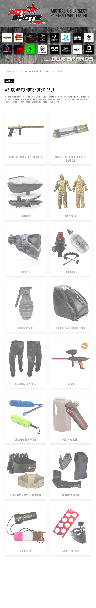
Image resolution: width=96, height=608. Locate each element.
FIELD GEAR (70, 216)
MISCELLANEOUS (70, 551)
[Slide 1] (46, 60)
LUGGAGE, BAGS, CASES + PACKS (70, 328)
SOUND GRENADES (25, 328)
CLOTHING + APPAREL (25, 384)
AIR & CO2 (70, 272)
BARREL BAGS (25, 551)
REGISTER (17, 71)
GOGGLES (25, 272)
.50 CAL (70, 384)
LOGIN (7, 71)
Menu (9, 81)
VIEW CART (56, 71)
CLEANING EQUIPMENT (25, 439)
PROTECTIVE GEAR (70, 495)
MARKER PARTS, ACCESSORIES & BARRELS (70, 159)
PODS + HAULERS (70, 439)
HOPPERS (25, 216)
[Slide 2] (50, 60)
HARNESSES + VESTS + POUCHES (25, 495)
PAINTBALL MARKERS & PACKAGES (25, 157)
